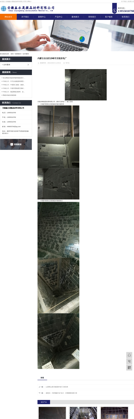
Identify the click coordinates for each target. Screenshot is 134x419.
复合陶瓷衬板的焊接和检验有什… (14, 78)
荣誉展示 (92, 17)
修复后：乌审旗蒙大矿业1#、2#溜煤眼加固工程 (61, 393)
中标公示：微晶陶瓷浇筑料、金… (14, 92)
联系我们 (125, 17)
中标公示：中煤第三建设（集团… (14, 85)
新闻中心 (42, 17)
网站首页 (8, 17)
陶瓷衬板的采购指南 (9, 95)
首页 (12, 54)
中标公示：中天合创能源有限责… (14, 81)
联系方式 (131, 1)
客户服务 (109, 17)
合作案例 (26, 54)
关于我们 (124, 1)
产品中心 (58, 17)
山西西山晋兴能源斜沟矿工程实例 (57, 387)
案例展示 (75, 17)
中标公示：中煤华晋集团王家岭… (14, 88)
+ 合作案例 (6, 65)
